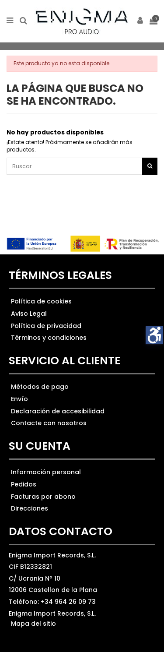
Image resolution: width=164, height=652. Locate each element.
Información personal (46, 472)
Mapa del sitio (33, 623)
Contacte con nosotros (49, 423)
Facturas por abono (43, 496)
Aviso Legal (29, 313)
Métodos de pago (40, 386)
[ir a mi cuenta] (140, 21)
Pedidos (23, 484)
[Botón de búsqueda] (149, 166)
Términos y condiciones (49, 337)
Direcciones (29, 508)
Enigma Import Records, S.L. (52, 613)
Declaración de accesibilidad (58, 411)
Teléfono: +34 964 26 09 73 (52, 601)
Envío (19, 399)
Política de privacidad (46, 325)
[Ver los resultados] (82, 166)
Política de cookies (41, 301)
